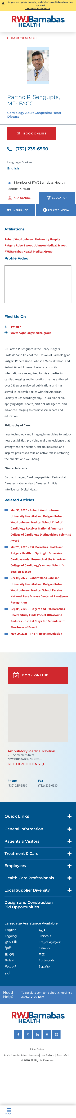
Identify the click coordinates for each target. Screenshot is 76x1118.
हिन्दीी (8, 948)
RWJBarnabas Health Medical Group (28, 251)
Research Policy (63, 1055)
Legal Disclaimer (48, 1055)
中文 (41, 954)
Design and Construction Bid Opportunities (29, 904)
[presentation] (19, 198)
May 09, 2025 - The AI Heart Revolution (36, 634)
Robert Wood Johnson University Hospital (33, 239)
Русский (10, 966)
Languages (34, 1055)
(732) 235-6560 (27, 148)
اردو (7, 972)
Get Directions (24, 764)
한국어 (9, 954)
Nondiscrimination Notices (15, 1055)
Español (44, 966)
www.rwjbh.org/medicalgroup (28, 333)
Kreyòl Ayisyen (49, 942)
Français (44, 936)
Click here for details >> (37, 8)
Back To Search (21, 38)
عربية (42, 930)
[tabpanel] (38, 431)
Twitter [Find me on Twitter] (13, 327)
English (10, 930)
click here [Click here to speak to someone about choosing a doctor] (37, 997)
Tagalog (11, 936)
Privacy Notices (37, 1049)
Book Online (31, 133)
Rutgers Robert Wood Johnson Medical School (35, 245)
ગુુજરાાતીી (11, 942)
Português (46, 960)
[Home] (38, 21)
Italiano (44, 948)
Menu (9, 1112)
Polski (9, 960)
